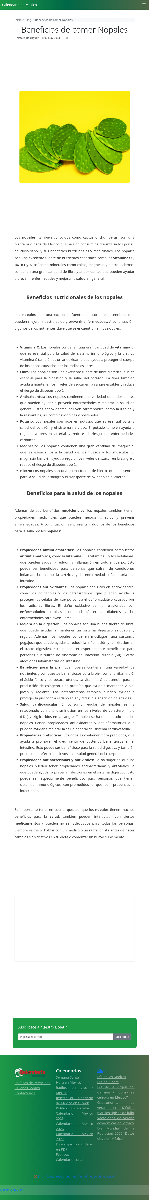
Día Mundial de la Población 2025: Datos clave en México (116, 1133)
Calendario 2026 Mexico (11, 1189)
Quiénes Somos (27, 1088)
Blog (101, 1070)
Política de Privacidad (73, 1108)
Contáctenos (25, 1093)
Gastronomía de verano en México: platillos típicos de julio (116, 1107)
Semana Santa (67, 1077)
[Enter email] (66, 1036)
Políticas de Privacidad (33, 1082)
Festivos (62, 1154)
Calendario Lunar (70, 1159)
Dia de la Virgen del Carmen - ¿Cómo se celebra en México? (116, 1092)
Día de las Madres (111, 1076)
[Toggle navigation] (144, 4)
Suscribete (122, 1037)
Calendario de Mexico (19, 4)
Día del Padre (108, 1082)
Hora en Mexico (68, 1082)
